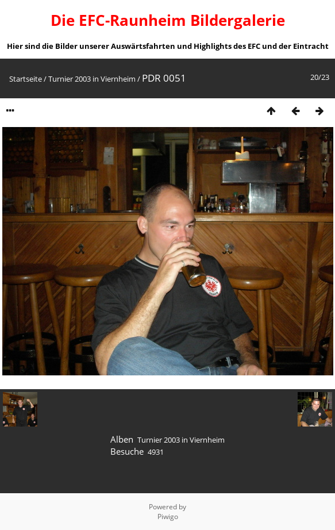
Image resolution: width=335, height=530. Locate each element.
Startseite (25, 79)
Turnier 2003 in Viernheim (92, 79)
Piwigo (167, 516)
